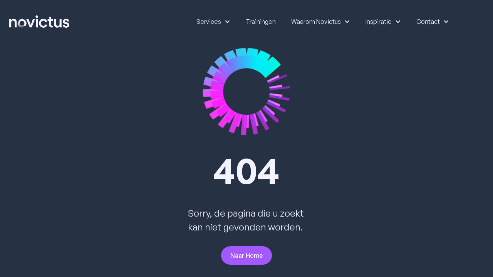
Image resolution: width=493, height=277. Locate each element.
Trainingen (261, 21)
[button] (209, 21)
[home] (39, 21)
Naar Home (246, 255)
